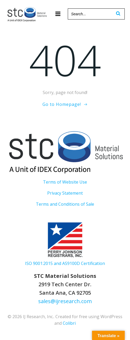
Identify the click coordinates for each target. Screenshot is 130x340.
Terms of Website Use (65, 182)
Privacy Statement (65, 193)
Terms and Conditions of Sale (65, 204)
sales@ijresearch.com (65, 301)
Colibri (69, 323)
